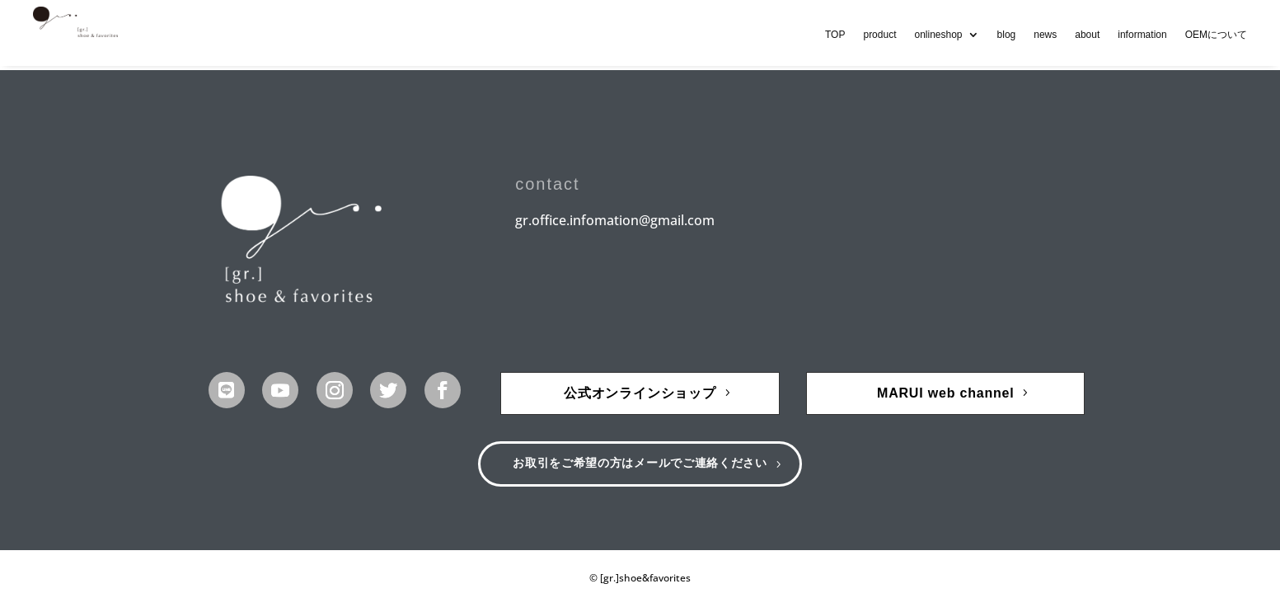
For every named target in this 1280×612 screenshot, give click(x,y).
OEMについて (1216, 34)
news (1045, 34)
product (879, 34)
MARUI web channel (946, 393)
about (1087, 34)
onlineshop (938, 34)
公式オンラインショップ (640, 393)
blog (1006, 34)
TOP (835, 34)
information (1142, 34)
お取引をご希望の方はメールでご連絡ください (640, 466)
